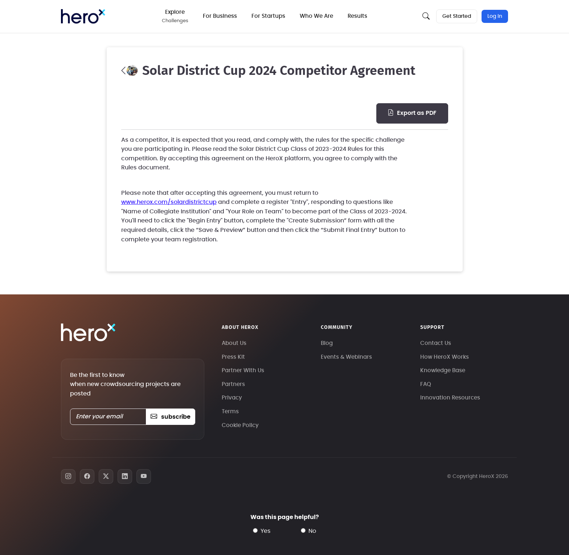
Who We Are (316, 16)
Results (357, 16)
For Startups (268, 16)
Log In (494, 16)
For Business (220, 16)
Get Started (456, 16)
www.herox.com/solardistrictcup (169, 202)
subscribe (170, 417)
